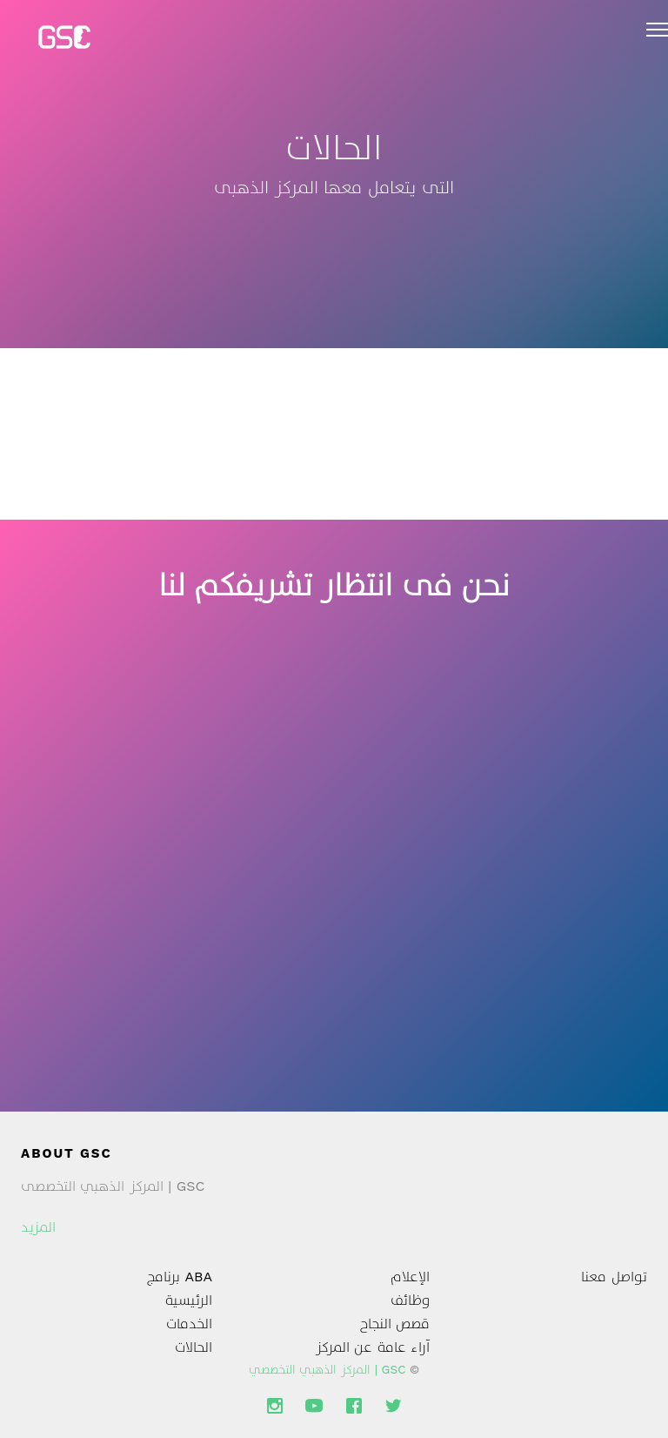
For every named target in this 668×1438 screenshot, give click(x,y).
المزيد (38, 1227)
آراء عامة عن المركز (373, 1347)
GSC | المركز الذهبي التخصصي (327, 1369)
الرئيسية (188, 1300)
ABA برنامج (179, 1276)
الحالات (193, 1347)
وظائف (410, 1300)
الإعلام (410, 1276)
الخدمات (189, 1323)
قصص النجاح (395, 1323)
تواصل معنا (613, 1276)
